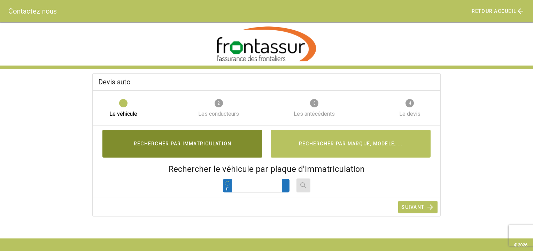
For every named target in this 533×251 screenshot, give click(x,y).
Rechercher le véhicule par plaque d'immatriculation (266, 169)
